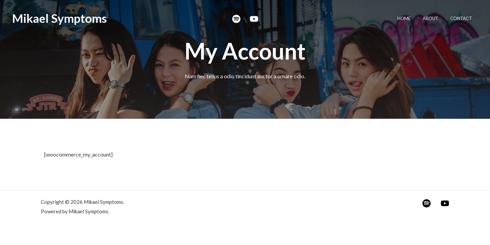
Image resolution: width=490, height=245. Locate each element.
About (435, 18)
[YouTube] (254, 19)
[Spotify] (236, 19)
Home (412, 18)
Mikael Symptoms (59, 18)
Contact (463, 18)
